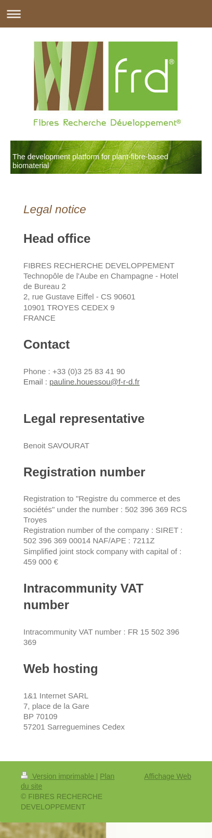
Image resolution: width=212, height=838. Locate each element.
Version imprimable (58, 776)
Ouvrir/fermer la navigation (106, 14)
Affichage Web (167, 776)
